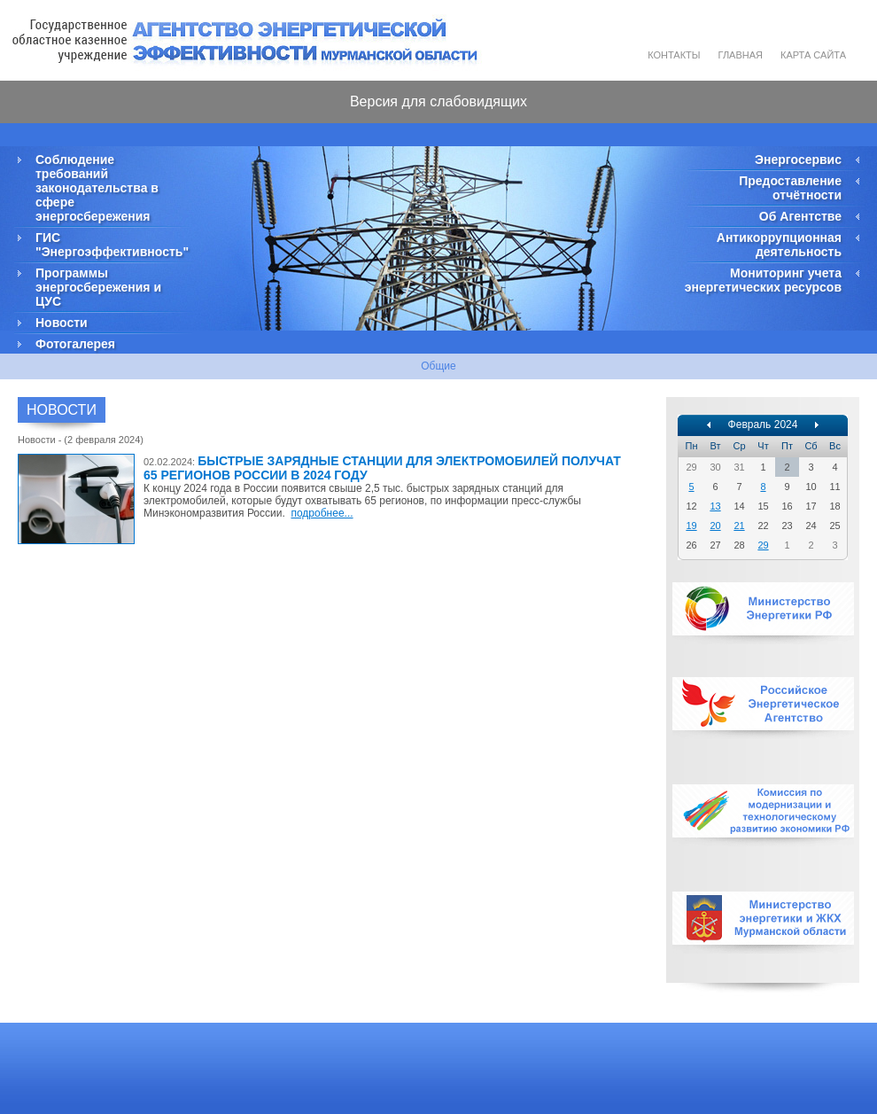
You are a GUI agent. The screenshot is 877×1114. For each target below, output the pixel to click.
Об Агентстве (800, 216)
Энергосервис (798, 159)
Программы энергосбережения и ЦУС (98, 287)
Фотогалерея (75, 344)
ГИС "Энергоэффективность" (110, 244)
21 (738, 525)
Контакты (674, 55)
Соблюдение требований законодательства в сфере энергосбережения (97, 187)
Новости (61, 323)
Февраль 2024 (763, 424)
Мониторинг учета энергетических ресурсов (763, 280)
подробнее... (322, 513)
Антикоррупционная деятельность (779, 244)
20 (715, 525)
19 (691, 525)
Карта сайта (813, 55)
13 (715, 506)
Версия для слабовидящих (438, 101)
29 (762, 545)
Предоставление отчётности (790, 188)
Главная (740, 55)
